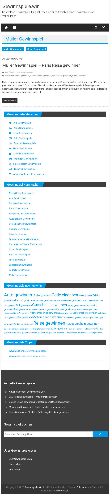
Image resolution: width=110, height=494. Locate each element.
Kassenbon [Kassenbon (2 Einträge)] (8, 313)
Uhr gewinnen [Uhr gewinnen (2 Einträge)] (90, 329)
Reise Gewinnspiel (36, 49)
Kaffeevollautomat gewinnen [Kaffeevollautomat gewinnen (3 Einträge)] (42, 309)
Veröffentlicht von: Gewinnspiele (18, 72)
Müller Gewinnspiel (13, 49)
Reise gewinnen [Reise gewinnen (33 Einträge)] (49, 323)
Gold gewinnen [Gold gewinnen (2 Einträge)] (10, 306)
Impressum (15, 469)
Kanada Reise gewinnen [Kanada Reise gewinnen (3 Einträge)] (86, 309)
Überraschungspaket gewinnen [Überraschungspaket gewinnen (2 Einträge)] (89, 333)
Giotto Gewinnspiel (18, 249)
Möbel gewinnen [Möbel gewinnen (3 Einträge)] (90, 317)
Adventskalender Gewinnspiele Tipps (28, 351)
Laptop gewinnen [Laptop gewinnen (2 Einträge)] (65, 313)
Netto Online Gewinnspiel (21, 193)
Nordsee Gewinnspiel (19, 203)
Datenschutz (15, 464)
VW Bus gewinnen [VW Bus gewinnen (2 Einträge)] (38, 333)
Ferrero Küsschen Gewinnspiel (24, 239)
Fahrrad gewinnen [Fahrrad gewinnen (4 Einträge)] (24, 300)
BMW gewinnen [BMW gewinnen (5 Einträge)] (42, 295)
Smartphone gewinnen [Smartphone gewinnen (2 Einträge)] (41, 329)
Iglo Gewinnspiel (17, 259)
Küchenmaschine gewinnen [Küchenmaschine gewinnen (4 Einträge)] (44, 312)
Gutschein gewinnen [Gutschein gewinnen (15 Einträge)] (49, 305)
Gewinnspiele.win (21, 6)
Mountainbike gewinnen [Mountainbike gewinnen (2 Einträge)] (73, 318)
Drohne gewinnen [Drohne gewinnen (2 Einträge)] (85, 296)
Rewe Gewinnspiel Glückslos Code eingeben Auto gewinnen (39, 412)
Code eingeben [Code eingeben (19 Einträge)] (65, 295)
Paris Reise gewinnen (61, 76)
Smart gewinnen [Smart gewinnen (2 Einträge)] (26, 329)
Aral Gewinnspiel (17, 198)
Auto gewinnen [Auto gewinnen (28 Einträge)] (18, 294)
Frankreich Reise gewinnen (17, 76)
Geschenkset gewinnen (40, 76)
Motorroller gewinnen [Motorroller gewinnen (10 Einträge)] (47, 317)
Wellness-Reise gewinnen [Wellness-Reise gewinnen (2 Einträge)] (67, 333)
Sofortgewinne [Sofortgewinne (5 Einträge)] (58, 328)
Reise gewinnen (79, 76)
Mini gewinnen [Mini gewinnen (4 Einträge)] (24, 317)
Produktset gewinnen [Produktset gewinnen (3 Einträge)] (23, 324)
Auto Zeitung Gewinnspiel (22, 218)
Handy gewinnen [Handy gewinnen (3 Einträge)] (75, 305)
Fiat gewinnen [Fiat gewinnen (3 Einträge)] (74, 300)
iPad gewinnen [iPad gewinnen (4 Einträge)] (21, 309)
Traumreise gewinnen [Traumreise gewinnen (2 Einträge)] (76, 329)
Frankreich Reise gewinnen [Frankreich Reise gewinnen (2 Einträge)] (92, 300)
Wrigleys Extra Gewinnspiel (22, 213)
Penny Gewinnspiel (18, 208)
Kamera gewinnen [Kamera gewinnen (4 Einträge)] (65, 309)
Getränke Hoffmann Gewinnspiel (25, 244)
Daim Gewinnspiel (18, 234)
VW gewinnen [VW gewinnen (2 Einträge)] (51, 333)
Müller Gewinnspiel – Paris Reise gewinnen (41, 65)
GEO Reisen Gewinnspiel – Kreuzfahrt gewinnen (33, 397)
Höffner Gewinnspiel (19, 254)
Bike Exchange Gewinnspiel (23, 224)
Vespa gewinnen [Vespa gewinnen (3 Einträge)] (23, 332)
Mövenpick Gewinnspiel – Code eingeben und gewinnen (37, 407)
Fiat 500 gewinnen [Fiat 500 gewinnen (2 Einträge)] (60, 300)
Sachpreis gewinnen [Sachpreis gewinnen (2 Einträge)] (12, 329)
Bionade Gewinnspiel (19, 229)
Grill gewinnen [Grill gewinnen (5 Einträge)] (24, 305)
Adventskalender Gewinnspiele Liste (27, 356)
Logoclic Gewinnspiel (19, 270)
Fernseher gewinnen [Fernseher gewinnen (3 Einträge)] (43, 300)
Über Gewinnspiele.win (20, 459)
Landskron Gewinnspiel (20, 265)
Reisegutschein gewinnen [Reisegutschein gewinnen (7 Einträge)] (82, 323)
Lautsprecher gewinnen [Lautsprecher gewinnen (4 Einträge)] (85, 312)
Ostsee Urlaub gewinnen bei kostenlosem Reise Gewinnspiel (39, 402)
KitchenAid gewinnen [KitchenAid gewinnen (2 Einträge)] (21, 313)
